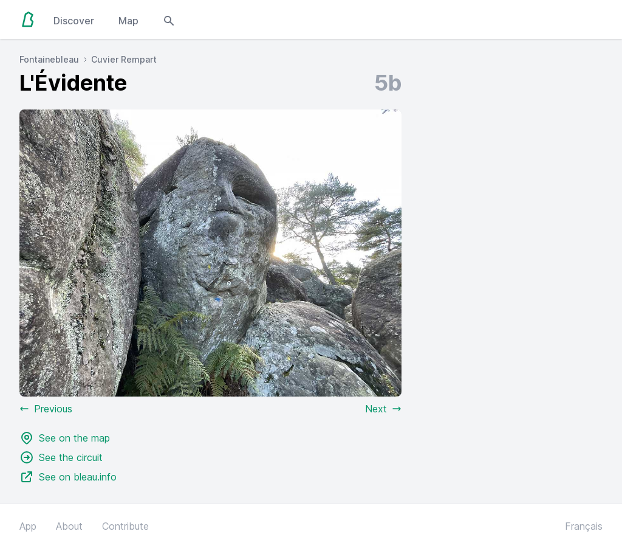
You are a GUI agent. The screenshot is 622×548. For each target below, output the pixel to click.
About (69, 526)
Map (128, 21)
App (27, 526)
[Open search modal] (168, 19)
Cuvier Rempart (124, 59)
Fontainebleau (49, 59)
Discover (73, 21)
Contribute (125, 526)
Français (584, 526)
